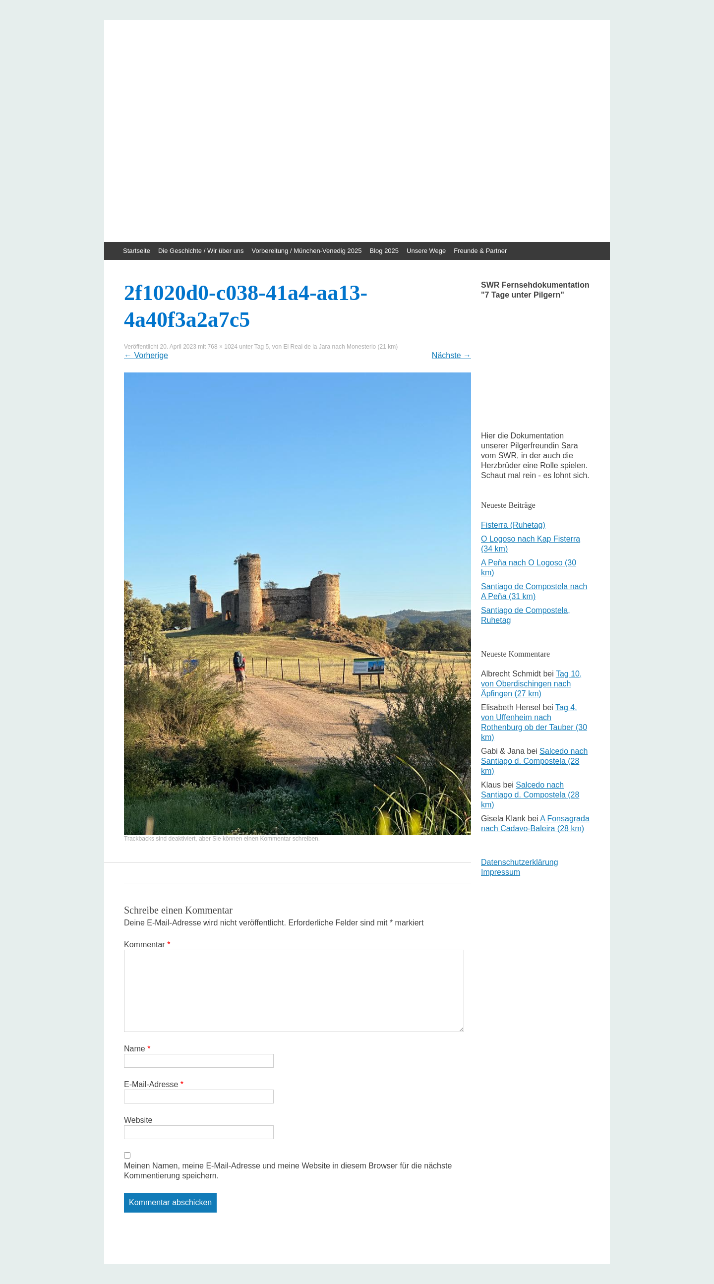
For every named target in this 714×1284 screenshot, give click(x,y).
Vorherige (146, 355)
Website (138, 1120)
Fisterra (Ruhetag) (513, 525)
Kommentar (147, 944)
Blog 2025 (384, 250)
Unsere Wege (426, 250)
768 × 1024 (223, 346)
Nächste (451, 355)
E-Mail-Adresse (153, 1084)
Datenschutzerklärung (519, 862)
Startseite (136, 250)
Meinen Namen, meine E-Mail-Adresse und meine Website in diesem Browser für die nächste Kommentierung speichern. (288, 1171)
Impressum (500, 872)
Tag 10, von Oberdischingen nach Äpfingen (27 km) (531, 684)
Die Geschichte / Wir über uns (201, 250)
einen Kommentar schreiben (281, 838)
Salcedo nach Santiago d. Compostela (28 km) (534, 761)
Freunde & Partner (480, 250)
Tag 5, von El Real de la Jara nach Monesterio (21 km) (326, 346)
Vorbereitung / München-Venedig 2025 (307, 250)
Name (137, 1048)
